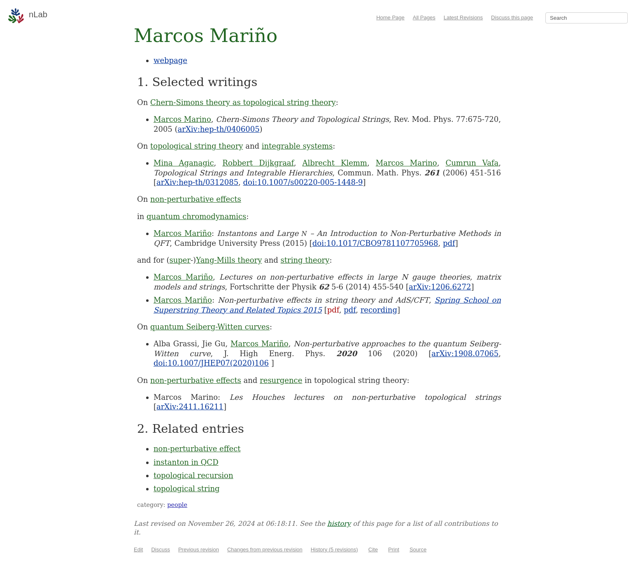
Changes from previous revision (265, 549)
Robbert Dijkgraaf (257, 163)
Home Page (390, 17)
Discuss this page (512, 17)
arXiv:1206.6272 (440, 286)
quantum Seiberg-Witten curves (210, 326)
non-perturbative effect (197, 448)
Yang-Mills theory (229, 260)
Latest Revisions (463, 17)
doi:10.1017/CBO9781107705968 (375, 243)
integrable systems (297, 146)
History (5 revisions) (334, 549)
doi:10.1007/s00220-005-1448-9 (303, 182)
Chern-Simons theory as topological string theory (243, 102)
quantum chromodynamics (196, 216)
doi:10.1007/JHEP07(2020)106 (211, 363)
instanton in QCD (186, 462)
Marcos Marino (182, 119)
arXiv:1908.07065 (464, 353)
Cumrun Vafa (471, 163)
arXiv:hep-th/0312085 (197, 182)
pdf (449, 243)
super (180, 260)
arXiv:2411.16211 (190, 406)
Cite (373, 549)
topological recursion (193, 475)
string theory (305, 260)
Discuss (160, 549)
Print (393, 549)
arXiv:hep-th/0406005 (219, 129)
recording (379, 310)
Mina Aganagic (184, 163)
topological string (187, 488)
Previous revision (198, 549)
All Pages (424, 17)
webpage (170, 60)
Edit (138, 549)
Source (418, 549)
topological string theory (196, 146)
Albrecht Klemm (334, 163)
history (339, 523)
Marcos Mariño (183, 233)
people (177, 505)
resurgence (281, 380)
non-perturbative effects (195, 199)
